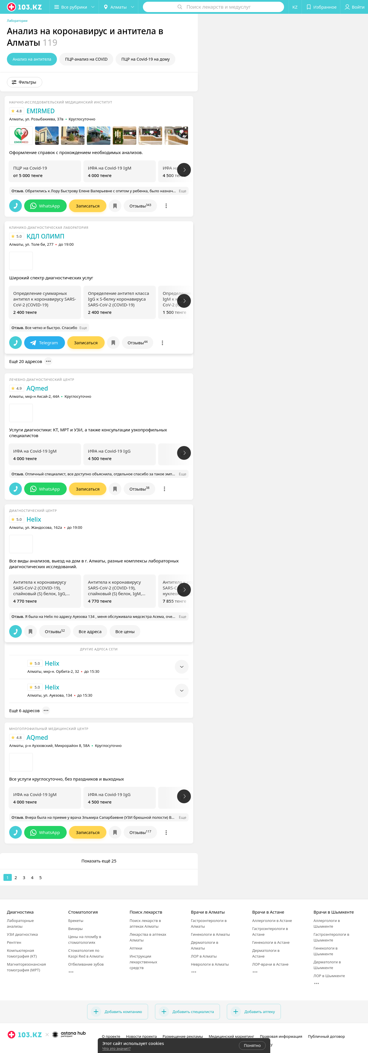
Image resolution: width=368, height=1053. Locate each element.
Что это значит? (116, 1048)
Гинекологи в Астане (271, 942)
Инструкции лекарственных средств (143, 962)
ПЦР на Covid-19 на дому (145, 59)
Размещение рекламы (182, 1036)
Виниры (75, 928)
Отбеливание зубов (85, 964)
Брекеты (75, 920)
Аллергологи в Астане (272, 920)
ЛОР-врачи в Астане (270, 964)
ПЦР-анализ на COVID (86, 59)
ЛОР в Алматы (204, 956)
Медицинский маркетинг (231, 1036)
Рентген (14, 942)
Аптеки (136, 948)
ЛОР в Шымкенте (329, 975)
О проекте (111, 1036)
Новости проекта (141, 1036)
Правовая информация (281, 1036)
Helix (33, 519)
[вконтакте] (27, 1047)
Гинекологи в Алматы (210, 934)
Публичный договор (326, 1036)
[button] (74, 7)
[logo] (25, 6)
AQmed (37, 388)
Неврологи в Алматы (210, 964)
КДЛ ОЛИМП (45, 236)
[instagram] (11, 1047)
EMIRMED (40, 110)
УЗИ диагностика (22, 934)
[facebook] (19, 1047)
